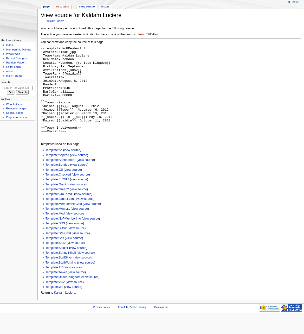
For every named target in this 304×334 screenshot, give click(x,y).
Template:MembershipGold (63, 222)
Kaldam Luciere (55, 20)
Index (9, 45)
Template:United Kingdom (62, 295)
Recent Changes (16, 58)
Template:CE (54, 187)
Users (140, 34)
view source (72, 168)
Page (46, 6)
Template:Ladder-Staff (60, 217)
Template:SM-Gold (58, 251)
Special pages (14, 112)
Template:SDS (55, 241)
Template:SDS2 (56, 246)
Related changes (16, 108)
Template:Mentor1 (57, 226)
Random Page (15, 62)
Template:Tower (56, 290)
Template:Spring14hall (60, 270)
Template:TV (54, 285)
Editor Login (13, 66)
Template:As (53, 168)
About (9, 71)
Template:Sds (54, 256)
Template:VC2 (55, 300)
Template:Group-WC (59, 212)
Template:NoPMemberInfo (63, 236)
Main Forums (14, 75)
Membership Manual (18, 49)
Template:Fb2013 (57, 197)
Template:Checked (58, 192)
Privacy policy (101, 325)
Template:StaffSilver (59, 275)
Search (5, 82)
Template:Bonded (57, 182)
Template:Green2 (57, 207)
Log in (295, 1)
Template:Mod (55, 231)
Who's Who (13, 53)
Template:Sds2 (55, 261)
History (105, 6)
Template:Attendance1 (60, 178)
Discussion (62, 6)
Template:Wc (54, 305)
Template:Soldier (56, 266)
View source (87, 6)
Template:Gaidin (56, 202)
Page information (16, 117)
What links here (15, 104)
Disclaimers (161, 325)
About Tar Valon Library (132, 325)
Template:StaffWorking (60, 280)
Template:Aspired (57, 173)
